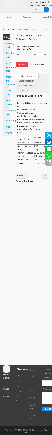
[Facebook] (3, 134)
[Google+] (3, 148)
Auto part (20, 376)
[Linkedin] (3, 141)
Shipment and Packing (28, 85)
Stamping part (20, 396)
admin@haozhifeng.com (41, 5)
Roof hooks (20, 401)
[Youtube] (3, 156)
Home (8, 17)
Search (46, 9)
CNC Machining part (20, 386)
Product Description (27, 76)
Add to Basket (38, 65)
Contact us (23, 90)
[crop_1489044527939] (6, 369)
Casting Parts (20, 381)
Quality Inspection (26, 81)
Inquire (22, 64)
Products (27, 17)
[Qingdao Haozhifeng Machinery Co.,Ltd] (13, 6)
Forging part (20, 391)
